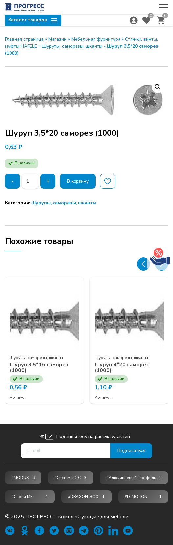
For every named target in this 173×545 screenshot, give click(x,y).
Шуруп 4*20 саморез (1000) (122, 367)
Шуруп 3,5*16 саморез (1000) (39, 367)
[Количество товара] (30, 181)
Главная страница (24, 39)
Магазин (57, 39)
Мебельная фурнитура (95, 39)
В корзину (78, 181)
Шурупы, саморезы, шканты (72, 46)
